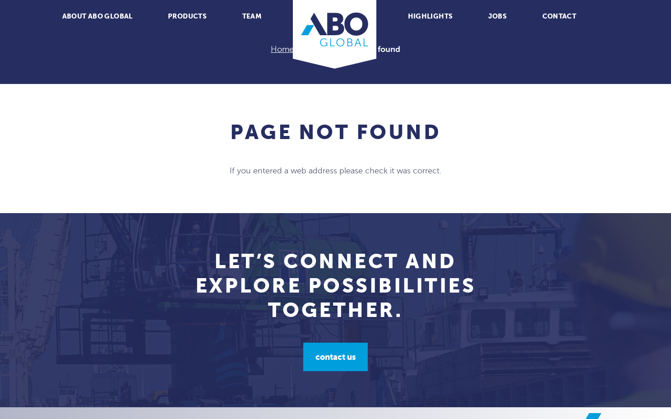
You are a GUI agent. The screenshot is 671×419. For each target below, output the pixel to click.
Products (187, 16)
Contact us (335, 357)
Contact (559, 16)
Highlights (430, 16)
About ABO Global (97, 16)
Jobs (497, 16)
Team (252, 16)
